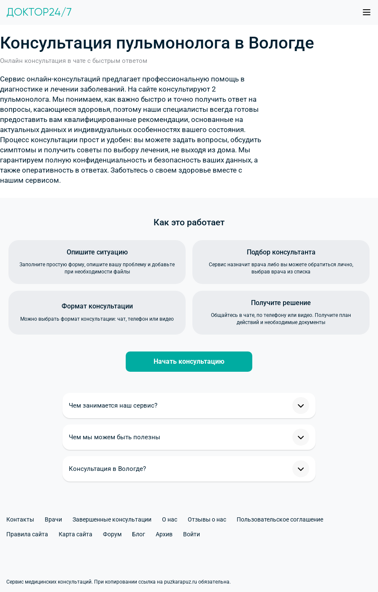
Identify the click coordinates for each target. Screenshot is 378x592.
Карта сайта (75, 534)
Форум (112, 534)
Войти (191, 534)
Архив (164, 534)
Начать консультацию (189, 361)
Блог (138, 534)
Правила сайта (27, 534)
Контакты (20, 519)
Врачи (53, 519)
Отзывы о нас (207, 519)
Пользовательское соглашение (280, 519)
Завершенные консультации (112, 519)
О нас (169, 519)
